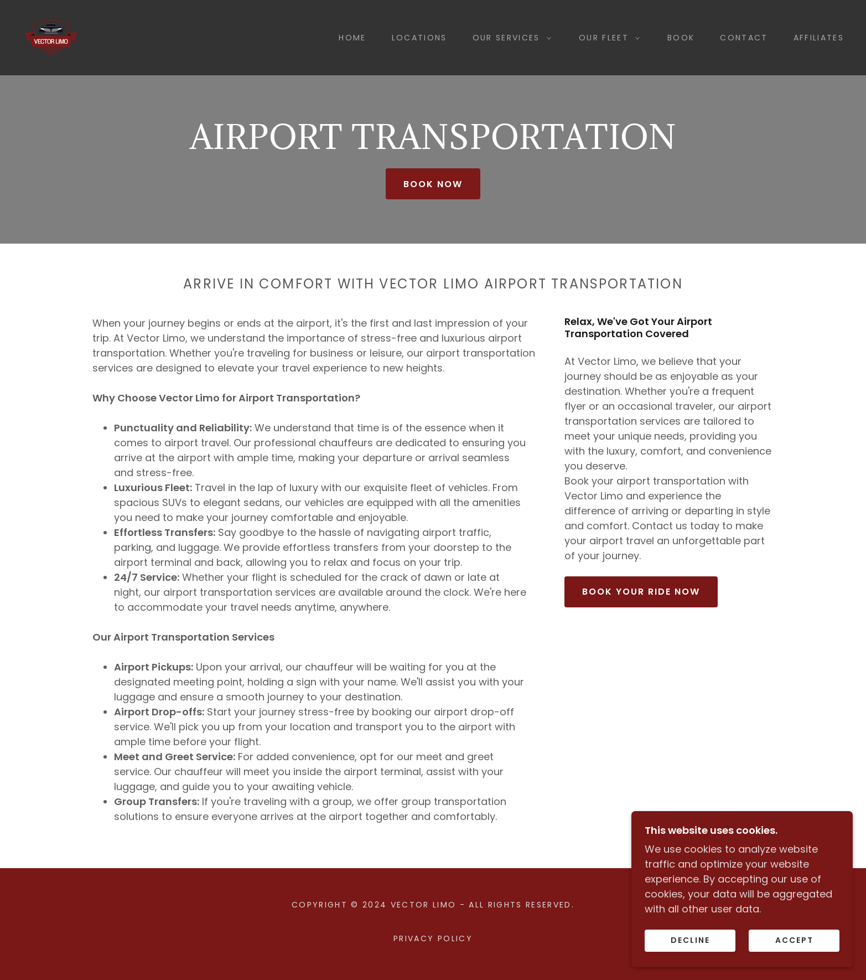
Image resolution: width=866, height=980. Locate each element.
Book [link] (680, 37)
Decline (690, 940)
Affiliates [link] (819, 37)
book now (433, 184)
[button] (509, 37)
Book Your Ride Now (641, 591)
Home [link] (352, 37)
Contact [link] (744, 37)
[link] (51, 37)
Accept (794, 940)
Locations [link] (419, 37)
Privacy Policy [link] (433, 938)
